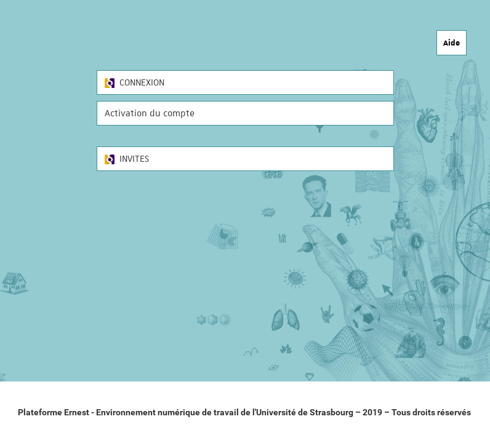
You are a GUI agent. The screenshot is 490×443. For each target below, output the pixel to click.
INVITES (127, 158)
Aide (451, 42)
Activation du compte (150, 113)
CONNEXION (134, 82)
